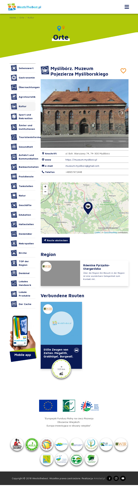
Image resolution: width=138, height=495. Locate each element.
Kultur (31, 17)
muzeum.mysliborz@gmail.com (82, 165)
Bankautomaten (23, 167)
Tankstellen (22, 186)
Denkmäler (21, 234)
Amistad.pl (98, 488)
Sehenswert (22, 68)
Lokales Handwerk (21, 283)
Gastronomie (23, 78)
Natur (18, 195)
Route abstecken (56, 240)
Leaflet (97, 232)
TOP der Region (20, 263)
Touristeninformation (23, 137)
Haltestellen (22, 224)
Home (13, 17)
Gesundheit (22, 147)
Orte (21, 17)
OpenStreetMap (110, 232)
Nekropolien (22, 243)
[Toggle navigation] (126, 6)
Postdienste (22, 176)
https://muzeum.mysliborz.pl (81, 159)
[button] (122, 113)
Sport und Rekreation (22, 116)
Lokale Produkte (20, 294)
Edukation (21, 215)
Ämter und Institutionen (23, 127)
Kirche (19, 253)
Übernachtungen (23, 87)
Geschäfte (21, 205)
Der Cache (21, 304)
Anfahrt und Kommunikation (23, 156)
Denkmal (20, 273)
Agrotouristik (23, 97)
